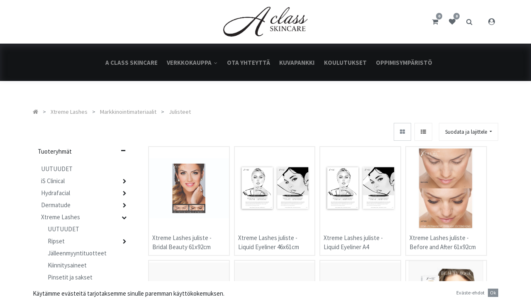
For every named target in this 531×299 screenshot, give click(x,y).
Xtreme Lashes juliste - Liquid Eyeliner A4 (353, 238)
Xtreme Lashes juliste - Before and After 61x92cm (442, 238)
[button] (468, 132)
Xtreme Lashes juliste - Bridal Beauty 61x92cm (182, 238)
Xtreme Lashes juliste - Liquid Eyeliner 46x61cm (268, 238)
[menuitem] (131, 62)
